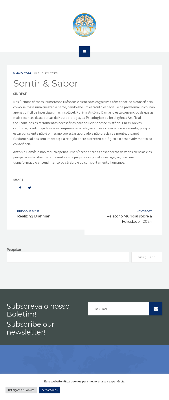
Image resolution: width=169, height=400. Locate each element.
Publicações (47, 73)
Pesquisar (14, 249)
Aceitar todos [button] (49, 390)
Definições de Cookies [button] (21, 390)
